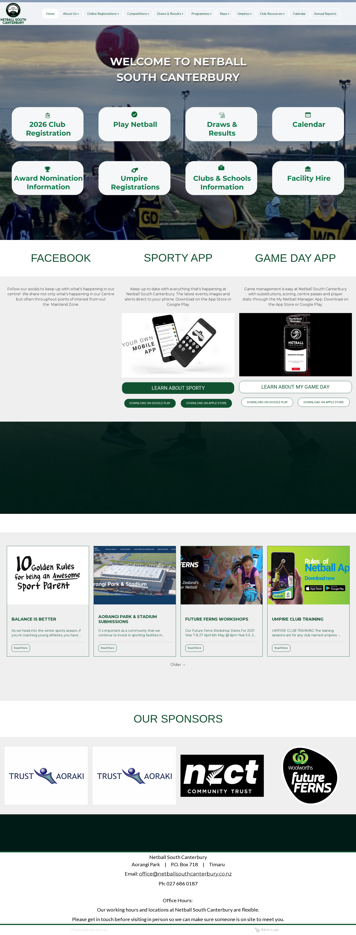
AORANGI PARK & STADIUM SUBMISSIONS (127, 619)
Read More (21, 648)
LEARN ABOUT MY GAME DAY (295, 387)
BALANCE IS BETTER (34, 619)
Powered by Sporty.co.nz (89, 930)
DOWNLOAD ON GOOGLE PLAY (150, 403)
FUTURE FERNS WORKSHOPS (216, 619)
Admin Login (267, 930)
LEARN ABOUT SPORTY (178, 388)
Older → (178, 664)
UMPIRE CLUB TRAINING (297, 619)
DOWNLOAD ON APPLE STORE (206, 403)
